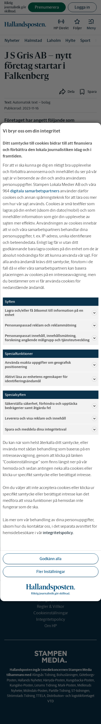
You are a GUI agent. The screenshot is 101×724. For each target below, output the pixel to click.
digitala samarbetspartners (34, 190)
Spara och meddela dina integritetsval (51, 429)
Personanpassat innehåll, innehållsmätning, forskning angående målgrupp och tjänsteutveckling (51, 337)
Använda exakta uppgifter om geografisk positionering (51, 364)
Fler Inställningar (50, 571)
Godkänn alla (50, 558)
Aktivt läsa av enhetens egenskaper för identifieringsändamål (51, 378)
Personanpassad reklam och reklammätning (51, 325)
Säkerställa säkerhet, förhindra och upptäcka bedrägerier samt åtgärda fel (51, 405)
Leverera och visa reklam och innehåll (51, 418)
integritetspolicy (58, 532)
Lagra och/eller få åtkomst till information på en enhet (51, 312)
